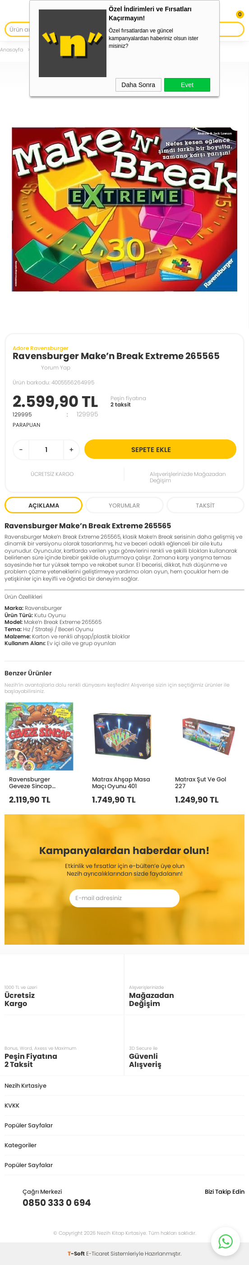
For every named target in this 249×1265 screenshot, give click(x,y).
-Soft (77, 1253)
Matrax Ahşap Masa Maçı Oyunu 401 (121, 782)
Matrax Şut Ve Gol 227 (200, 782)
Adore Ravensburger (41, 348)
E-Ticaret (97, 1253)
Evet (187, 84)
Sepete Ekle (182, 449)
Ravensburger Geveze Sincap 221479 (30, 782)
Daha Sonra (138, 84)
